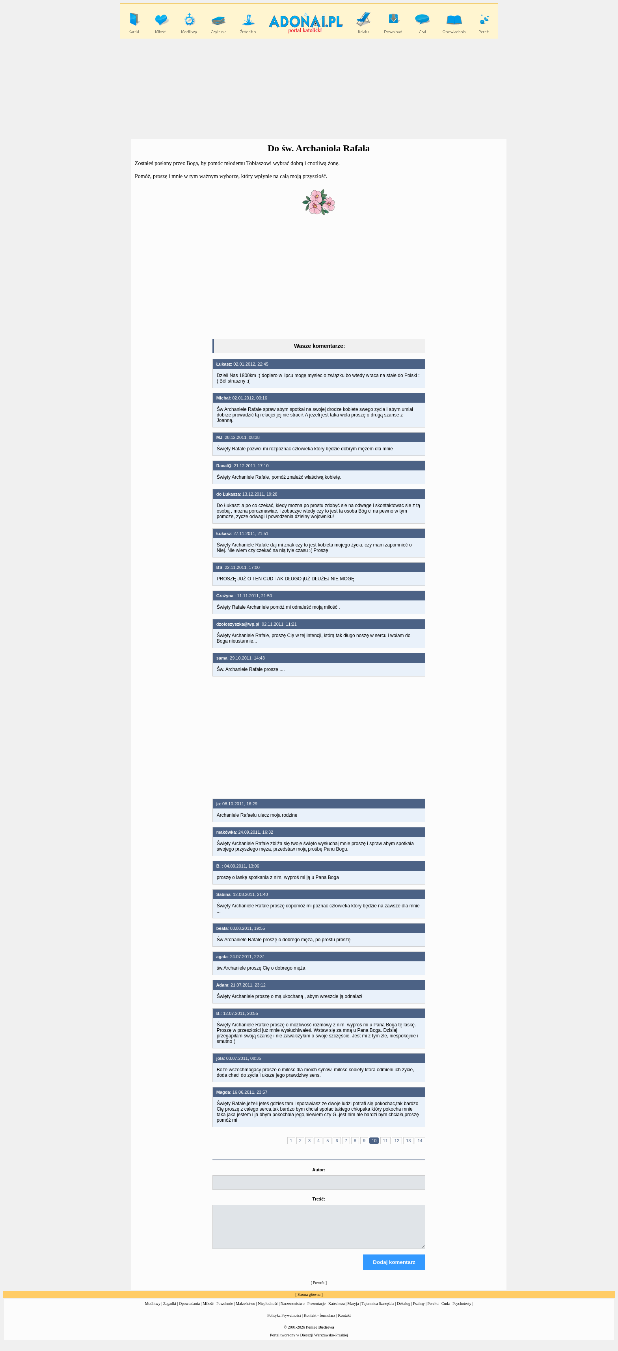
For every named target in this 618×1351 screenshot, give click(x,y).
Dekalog (403, 1310)
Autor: (318, 1169)
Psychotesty (461, 1310)
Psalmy (418, 1310)
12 (397, 1140)
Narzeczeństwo (293, 1310)
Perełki (433, 1310)
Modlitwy (152, 1310)
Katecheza (336, 1310)
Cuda (445, 1310)
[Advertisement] (309, 89)
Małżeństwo (245, 1310)
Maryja (353, 1310)
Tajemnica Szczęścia (377, 1310)
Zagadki (169, 1310)
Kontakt (344, 1322)
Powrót (318, 1290)
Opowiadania (189, 1310)
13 (408, 1140)
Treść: (319, 1199)
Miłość (208, 1310)
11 (385, 1140)
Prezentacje (316, 1310)
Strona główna (309, 1301)
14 (419, 1140)
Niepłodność (268, 1310)
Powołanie (224, 1310)
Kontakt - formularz (319, 1322)
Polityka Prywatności (284, 1322)
